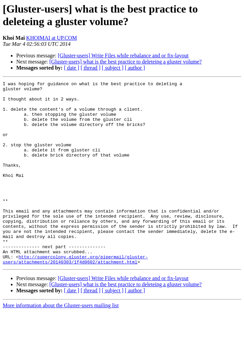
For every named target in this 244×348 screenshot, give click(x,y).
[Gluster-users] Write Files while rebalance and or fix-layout (123, 55)
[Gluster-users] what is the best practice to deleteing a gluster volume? (125, 62)
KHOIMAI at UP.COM (51, 38)
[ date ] (71, 68)
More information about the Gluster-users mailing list (61, 342)
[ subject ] (113, 68)
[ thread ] (91, 68)
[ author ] (135, 68)
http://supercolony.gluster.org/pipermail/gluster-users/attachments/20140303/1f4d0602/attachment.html (75, 295)
